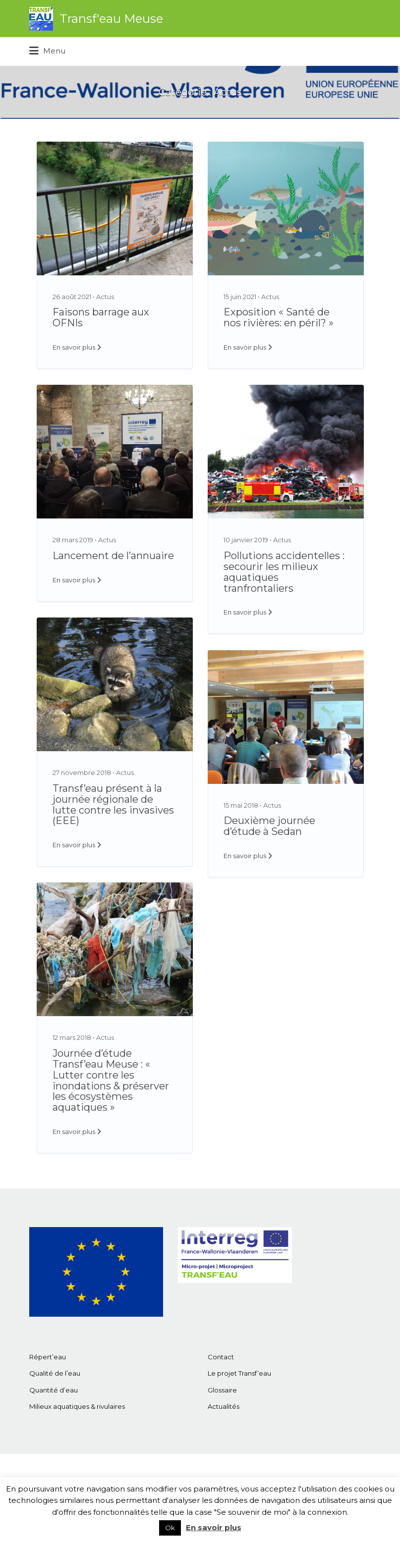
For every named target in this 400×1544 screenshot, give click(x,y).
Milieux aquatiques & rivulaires (77, 1406)
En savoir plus (74, 347)
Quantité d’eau (53, 1390)
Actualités (223, 1406)
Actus (105, 297)
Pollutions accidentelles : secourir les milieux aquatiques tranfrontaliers (284, 572)
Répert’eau (47, 1357)
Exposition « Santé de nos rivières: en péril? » (279, 317)
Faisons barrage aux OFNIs (101, 317)
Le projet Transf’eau (239, 1373)
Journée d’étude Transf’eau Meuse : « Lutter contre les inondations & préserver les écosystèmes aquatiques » (111, 1080)
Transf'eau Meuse (111, 18)
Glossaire (222, 1390)
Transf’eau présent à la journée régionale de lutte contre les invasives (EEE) (113, 804)
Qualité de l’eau (54, 1373)
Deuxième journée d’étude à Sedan (269, 826)
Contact (221, 1357)
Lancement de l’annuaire (113, 556)
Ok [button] (170, 1528)
